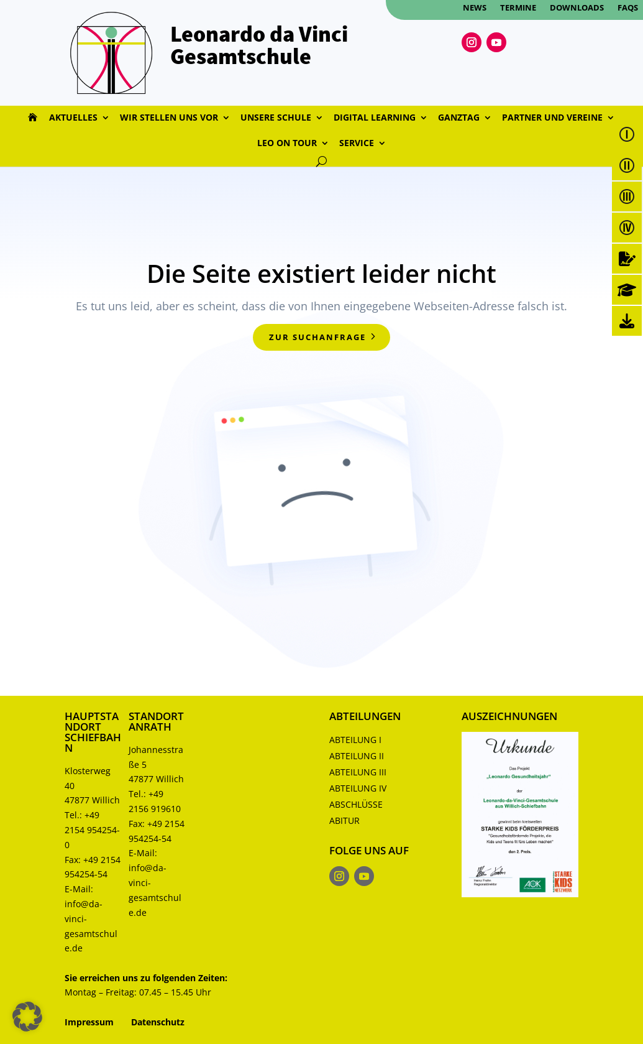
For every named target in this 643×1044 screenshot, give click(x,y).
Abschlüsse (356, 804)
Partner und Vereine (552, 118)
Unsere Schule (275, 118)
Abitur (344, 820)
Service (356, 144)
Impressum (89, 1022)
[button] (27, 1016)
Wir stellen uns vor (169, 118)
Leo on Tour (287, 144)
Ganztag (459, 118)
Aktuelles (73, 118)
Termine (518, 8)
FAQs (628, 8)
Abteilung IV (357, 788)
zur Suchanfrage (317, 337)
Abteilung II (356, 756)
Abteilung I (355, 740)
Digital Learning (375, 118)
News (474, 8)
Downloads (577, 8)
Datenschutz (158, 1022)
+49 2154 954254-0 (92, 830)
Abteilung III (357, 772)
